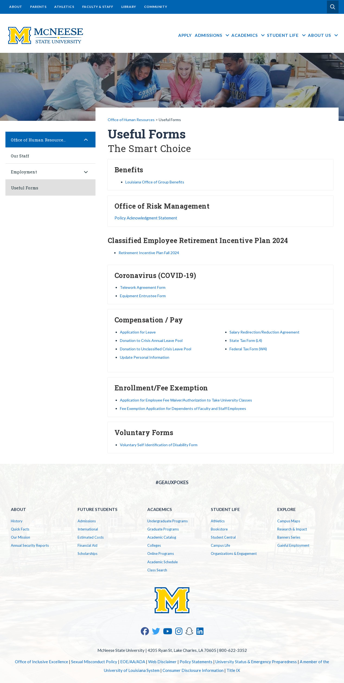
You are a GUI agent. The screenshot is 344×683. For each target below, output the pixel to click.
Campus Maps (288, 521)
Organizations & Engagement (234, 553)
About (15, 7)
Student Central (223, 537)
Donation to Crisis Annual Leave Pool (151, 340)
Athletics (64, 7)
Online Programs (160, 553)
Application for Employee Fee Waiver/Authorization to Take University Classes (186, 400)
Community (155, 7)
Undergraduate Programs (167, 521)
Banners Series (288, 537)
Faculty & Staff (97, 7)
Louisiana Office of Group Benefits (154, 182)
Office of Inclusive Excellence (41, 661)
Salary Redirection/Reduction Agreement (265, 332)
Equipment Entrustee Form (143, 295)
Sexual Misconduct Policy (94, 661)
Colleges (154, 545)
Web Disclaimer (162, 661)
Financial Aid (87, 545)
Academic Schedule (162, 562)
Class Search (157, 570)
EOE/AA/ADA (132, 661)
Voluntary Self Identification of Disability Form (159, 444)
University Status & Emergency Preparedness (256, 661)
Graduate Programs (163, 529)
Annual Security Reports (30, 545)
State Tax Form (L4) (246, 340)
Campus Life (220, 545)
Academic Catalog (161, 537)
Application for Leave (138, 332)
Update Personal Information (144, 357)
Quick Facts (20, 529)
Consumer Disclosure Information (193, 670)
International (88, 529)
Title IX (233, 670)
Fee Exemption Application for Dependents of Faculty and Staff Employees (183, 408)
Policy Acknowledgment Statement (145, 217)
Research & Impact (292, 529)
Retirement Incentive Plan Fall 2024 (149, 252)
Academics (248, 35)
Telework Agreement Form (142, 287)
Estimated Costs (91, 537)
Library (128, 7)
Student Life (286, 35)
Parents (38, 7)
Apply (185, 35)
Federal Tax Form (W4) (248, 349)
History (17, 521)
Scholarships (87, 553)
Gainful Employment (293, 545)
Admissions (212, 35)
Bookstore (219, 529)
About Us (323, 35)
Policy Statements (196, 661)
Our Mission (20, 537)
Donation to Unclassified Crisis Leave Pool (155, 349)
